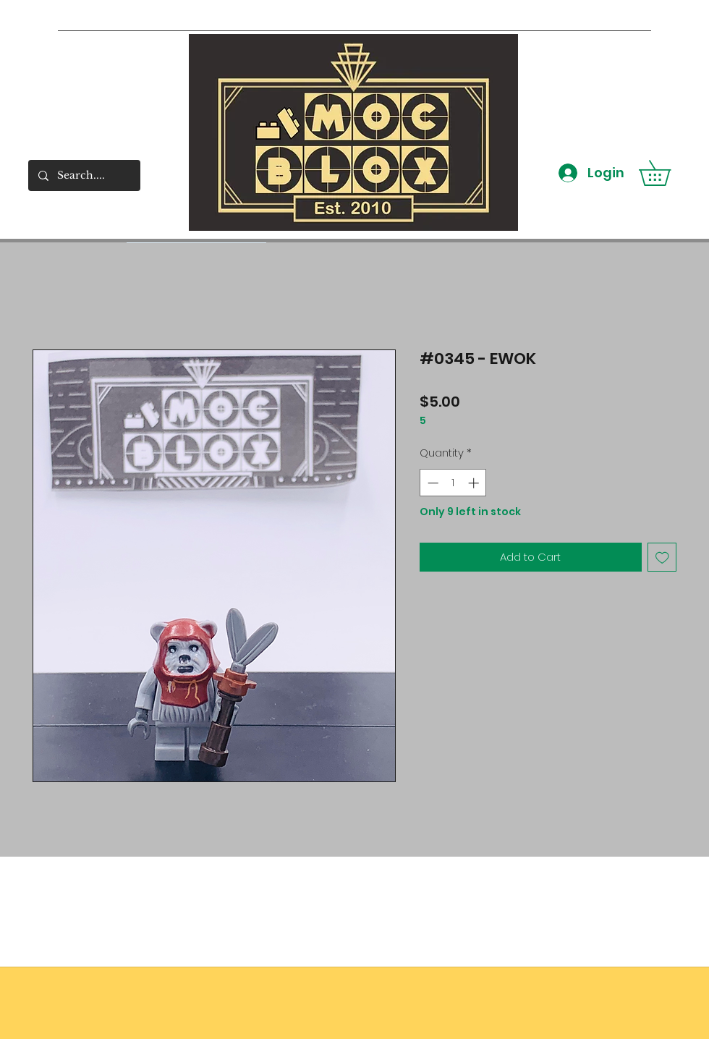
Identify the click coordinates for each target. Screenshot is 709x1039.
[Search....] (83, 175)
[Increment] (475, 483)
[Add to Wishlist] (662, 557)
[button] (667, 173)
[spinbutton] (453, 483)
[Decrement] (431, 483)
